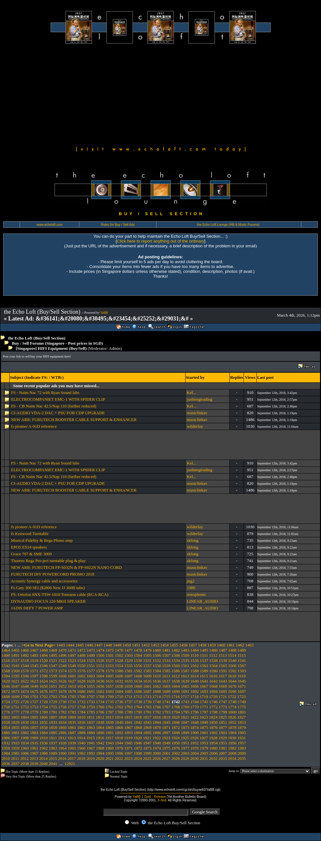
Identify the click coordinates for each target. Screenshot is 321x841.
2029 (185, 758)
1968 (100, 748)
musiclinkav (197, 412)
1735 (109, 701)
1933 (15, 743)
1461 (230, 645)
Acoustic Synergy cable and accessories (45, 580)
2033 (222, 758)
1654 (81, 686)
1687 (147, 691)
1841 (128, 722)
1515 (241, 655)
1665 (185, 686)
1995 (109, 753)
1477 (128, 650)
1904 (232, 732)
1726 (25, 701)
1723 (241, 696)
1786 (100, 712)
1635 (147, 681)
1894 (138, 732)
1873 (185, 727)
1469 (53, 650)
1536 (194, 660)
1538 (213, 660)
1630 (100, 681)
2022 (119, 758)
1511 (204, 655)
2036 (6, 763)
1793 (166, 712)
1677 (53, 691)
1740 (157, 701)
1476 (119, 650)
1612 (175, 676)
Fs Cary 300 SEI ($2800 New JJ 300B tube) (48, 587)
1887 (72, 732)
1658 (119, 686)
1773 (223, 706)
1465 (15, 650)
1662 (157, 686)
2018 (81, 758)
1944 (119, 743)
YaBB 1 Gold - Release (149, 796)
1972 (138, 748)
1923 (166, 737)
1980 (191, 587)
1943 (109, 743)
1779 (34, 712)
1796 (194, 712)
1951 (185, 743)
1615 (204, 676)
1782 (62, 712)
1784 (81, 712)
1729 (53, 701)
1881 (15, 732)
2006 (213, 753)
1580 (119, 670)
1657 (109, 686)
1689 (166, 691)
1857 (34, 727)
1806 (43, 717)
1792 (157, 712)
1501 (109, 655)
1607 (128, 676)
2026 (157, 758)
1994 (100, 753)
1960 (25, 748)
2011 (15, 758)
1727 (34, 701)
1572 (43, 670)
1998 (138, 753)
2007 (223, 753)
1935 (34, 743)
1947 (147, 743)
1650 (43, 686)
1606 (119, 676)
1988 (43, 753)
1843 (147, 722)
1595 (15, 676)
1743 (185, 701)
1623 (34, 681)
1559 (166, 665)
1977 (185, 748)
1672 (6, 691)
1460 (221, 645)
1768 (176, 706)
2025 (147, 758)
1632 (119, 681)
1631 (109, 681)
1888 (81, 732)
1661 (147, 686)
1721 (222, 696)
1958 (6, 748)
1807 (53, 717)
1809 (72, 717)
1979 (204, 748)
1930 (232, 737)
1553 (109, 665)
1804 (25, 717)
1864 (100, 727)
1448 (108, 645)
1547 (53, 665)
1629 (90, 681)
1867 (128, 727)
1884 (43, 732)
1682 (100, 691)
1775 (241, 706)
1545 (34, 665)
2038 (25, 763)
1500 (100, 655)
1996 (119, 753)
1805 (34, 717)
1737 (128, 701)
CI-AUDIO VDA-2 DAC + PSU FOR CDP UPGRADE (58, 412)
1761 (109, 706)
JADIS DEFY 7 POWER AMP (37, 608)
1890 (100, 732)
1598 (43, 676)
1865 (109, 727)
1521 (53, 660)
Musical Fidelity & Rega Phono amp (42, 540)
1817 (147, 717)
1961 (34, 748)
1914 (81, 737)
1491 (15, 655)
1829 (15, 722)
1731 (72, 701)
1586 (176, 670)
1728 (43, 701)
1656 (100, 686)
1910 (43, 737)
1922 (157, 737)
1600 (62, 676)
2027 (166, 758)
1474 (100, 650)
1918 (119, 737)
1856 (25, 727)
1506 (157, 655)
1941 (90, 743)
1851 (223, 722)
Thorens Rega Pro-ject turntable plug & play (48, 560)
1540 (232, 660)
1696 (232, 691)
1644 (232, 681)
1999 (147, 753)
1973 (147, 748)
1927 (204, 737)
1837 (90, 722)
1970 (119, 748)
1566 (232, 665)
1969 (109, 748)
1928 (213, 737)
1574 (62, 670)
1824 (213, 717)
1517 (15, 660)
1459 (211, 645)
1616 (213, 676)
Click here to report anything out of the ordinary (160, 241)
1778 (25, 712)
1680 (81, 691)
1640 (194, 681)
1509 (185, 655)
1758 (81, 706)
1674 (25, 691)
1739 (147, 701)
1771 (204, 706)
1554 (119, 665)
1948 (157, 743)
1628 (81, 681)
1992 (81, 753)
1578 (100, 670)
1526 (100, 660)
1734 (100, 701)
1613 (185, 676)
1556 (138, 665)
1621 (15, 681)
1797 (204, 712)
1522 (62, 660)
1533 (166, 660)
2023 (128, 758)
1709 (109, 696)
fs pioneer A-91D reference (34, 426)
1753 (34, 706)
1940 (81, 743)
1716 (175, 696)
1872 (176, 727)
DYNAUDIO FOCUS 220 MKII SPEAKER (48, 601)
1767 (166, 706)
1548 (62, 665)
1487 (223, 650)
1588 (194, 670)
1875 (204, 727)
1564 (213, 665)
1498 (81, 655)
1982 (232, 748)
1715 (166, 696)
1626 (62, 681)
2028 (175, 758)
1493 (34, 655)
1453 (155, 645)
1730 (62, 701)
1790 (138, 712)
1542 (6, 665)
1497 (72, 655)
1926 (194, 737)
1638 (176, 681)
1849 (204, 722)
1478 (138, 650)
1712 (138, 696)
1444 (70, 645)
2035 (241, 758)
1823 (204, 717)
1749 (241, 701)
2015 (53, 758)
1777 (15, 712)
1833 (53, 722)
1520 (43, 660)
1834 (62, 722)
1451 (136, 645)
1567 (241, 665)
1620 (6, 681)
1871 (166, 727)
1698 (6, 696)
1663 (166, 686)
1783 (72, 712)
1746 (213, 701)
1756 (62, 706)
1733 (90, 701)
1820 (175, 717)
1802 (6, 717)
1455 (174, 645)
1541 (241, 660)
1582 (138, 670)
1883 (34, 732)
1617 (222, 676)
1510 (194, 655)
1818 (157, 717)
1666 (194, 686)
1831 (34, 722)
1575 (72, 670)
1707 (90, 696)
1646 (6, 686)
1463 (249, 645)
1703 (53, 696)
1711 (128, 696)
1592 (232, 670)
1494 (43, 655)
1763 (128, 706)
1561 (185, 665)
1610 (157, 676)
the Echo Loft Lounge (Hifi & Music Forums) (228, 224)
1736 (119, 701)
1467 (34, 650)
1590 (213, 670)
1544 (25, 665)
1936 (43, 743)
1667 (204, 686)
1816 (138, 717)
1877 (223, 727)
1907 (15, 737)
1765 (147, 706)
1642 (213, 681)
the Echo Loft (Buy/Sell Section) (36, 338)
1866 (119, 727)
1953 (204, 743)
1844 (157, 722)
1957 (241, 743)
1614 (194, 676)
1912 (62, 737)
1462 (240, 645)
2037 (15, 763)
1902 (213, 732)
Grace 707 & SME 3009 (31, 553)
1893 (128, 732)
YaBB (104, 312)
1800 (232, 712)
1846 (176, 722)
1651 (53, 686)
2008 (232, 753)
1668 (213, 686)
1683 (109, 691)
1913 (71, 737)
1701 (34, 696)
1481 (166, 650)
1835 (72, 722)
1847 (185, 722)
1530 (138, 660)
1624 (43, 681)
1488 (232, 650)
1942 (100, 743)
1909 (34, 737)
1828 (6, 722)
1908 (25, 737)
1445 (79, 645)
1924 (175, 737)
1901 (204, 732)
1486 (213, 650)
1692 (194, 691)
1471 (72, 650)
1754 (43, 706)
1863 (90, 727)
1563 (204, 665)
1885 (53, 732)
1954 (213, 743)
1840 (119, 722)
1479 (147, 650)
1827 (241, 717)
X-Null (161, 800)
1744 (194, 701)
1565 (223, 665)
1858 (43, 727)
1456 (183, 645)
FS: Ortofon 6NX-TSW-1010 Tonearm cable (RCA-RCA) (59, 594)
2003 (185, 753)
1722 (232, 696)
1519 (34, 660)
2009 (241, 753)
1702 (43, 696)
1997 (128, 753)
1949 (166, 743)
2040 (43, 763)
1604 (100, 676)
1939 (72, 743)
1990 (62, 753)
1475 (109, 650)
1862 (81, 727)
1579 (109, 670)
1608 (138, 676)
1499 (90, 655)
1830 (25, 722)
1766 (157, 706)
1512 (213, 655)
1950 (176, 743)
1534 (176, 660)
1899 (185, 732)
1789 (128, 712)
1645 (241, 681)
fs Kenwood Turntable (29, 533)
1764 (138, 706)
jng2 (190, 580)
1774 (232, 706)
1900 (194, 732)
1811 (90, 717)
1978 (194, 748)
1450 (127, 645)
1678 (62, 691)
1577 (90, 670)
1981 (223, 748)
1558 (157, 665)
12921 (70, 763)
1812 (100, 717)
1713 (147, 696)
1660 (138, 686)
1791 (147, 712)
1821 (185, 717)
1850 (213, 722)
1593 (241, 670)
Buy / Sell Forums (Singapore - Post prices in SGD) (57, 343)
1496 (62, 655)
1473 (90, 650)
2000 (157, 753)
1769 (185, 706)
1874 (194, 727)
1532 (157, 660)
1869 (147, 727)
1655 (90, 686)
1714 (157, 696)
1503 (128, 655)
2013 (34, 758)
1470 (62, 650)
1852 (232, 722)
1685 (128, 691)
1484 (194, 650)
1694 (213, 691)
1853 (241, 722)
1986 (25, 753)
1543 (15, 665)
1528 (119, 660)
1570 (25, 670)
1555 (128, 665)
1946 (138, 743)
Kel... (191, 392)
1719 (204, 696)
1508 (176, 655)
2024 (138, 758)
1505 (147, 655)
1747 (223, 701)
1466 (25, 650)
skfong (192, 540)
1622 (25, 681)
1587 (185, 670)
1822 (194, 717)
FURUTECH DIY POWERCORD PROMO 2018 (52, 574)
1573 (53, 670)
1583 (147, 670)
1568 (6, 670)
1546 (43, 665)
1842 (138, 722)
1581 (128, 670)
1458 (202, 645)
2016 (62, 758)
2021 (109, 758)
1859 (53, 727)
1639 (185, 681)
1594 (6, 676)
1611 (166, 676)
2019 (90, 758)
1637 (166, 681)
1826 (232, 717)
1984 (6, 753)
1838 (100, 722)
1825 (222, 717)
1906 (6, 737)
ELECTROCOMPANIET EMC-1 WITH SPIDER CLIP (58, 399)
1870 (157, 727)
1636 (157, 681)
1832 (43, 722)
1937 (53, 743)
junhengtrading (199, 399)
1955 (223, 743)
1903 (223, 732)
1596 (25, 676)
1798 (213, 712)
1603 (90, 676)
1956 (232, 743)
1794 (176, 712)
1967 (90, 748)
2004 (194, 753)
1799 (223, 712)
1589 (204, 670)
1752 (25, 706)
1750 (6, 706)
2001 (166, 753)
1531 (147, 660)
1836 (81, 722)
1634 (138, 681)
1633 (128, 681)
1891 (109, 732)
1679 (72, 691)
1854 (6, 727)
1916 (100, 737)
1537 (204, 660)
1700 (25, 696)
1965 (72, 748)
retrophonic (196, 594)
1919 (128, 737)
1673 (15, 691)
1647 (15, 686)
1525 (90, 660)
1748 (232, 701)
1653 (72, 686)
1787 (109, 712)
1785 (90, 712)
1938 (62, 743)
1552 (100, 665)
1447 (98, 645)
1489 (241, 650)
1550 (81, 665)
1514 (232, 655)
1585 (166, 670)
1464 (6, 650)
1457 (193, 645)
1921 (147, 737)
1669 (223, 686)
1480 (157, 650)
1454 (164, 645)
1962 (43, 748)
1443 (60, 645)
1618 (232, 676)
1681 (90, 691)
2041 (53, 763)
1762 (119, 706)
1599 (53, 676)
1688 (157, 691)
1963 (53, 748)
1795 (185, 712)
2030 (194, 758)
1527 (109, 660)
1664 (176, 686)
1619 (241, 676)
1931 (241, 737)
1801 (241, 712)
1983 (241, 748)
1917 (109, 737)
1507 (166, 655)
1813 (109, 717)
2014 (43, 758)
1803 (15, 717)
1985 (15, 753)
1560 (176, 665)
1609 (147, 676)
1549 (72, 665)
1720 (213, 696)
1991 (72, 753)
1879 (241, 727)
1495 (53, 655)
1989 (53, 753)
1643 (223, 681)
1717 (185, 696)
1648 (25, 686)
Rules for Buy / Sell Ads (118, 224)
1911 (53, 737)
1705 (72, 696)
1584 (157, 670)
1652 (62, 686)
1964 (62, 748)
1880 (6, 732)
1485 (204, 650)
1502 (119, 655)
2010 (6, 758)
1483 (185, 650)
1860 (62, 727)
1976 (176, 748)
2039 (34, 763)
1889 (90, 732)
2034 (232, 758)
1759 (90, 706)
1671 (241, 686)
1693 (204, 691)
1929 (222, 737)
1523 (72, 660)
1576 (81, 670)
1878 (232, 727)
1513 (222, 655)
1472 (81, 650)
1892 (119, 732)
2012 (24, 758)
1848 (194, 722)
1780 (43, 712)
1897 (166, 732)
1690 (176, 691)
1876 (213, 727)
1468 (43, 650)
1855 (15, 727)
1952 (194, 743)
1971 (128, 748)
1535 (185, 660)
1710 (119, 696)
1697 (241, 691)
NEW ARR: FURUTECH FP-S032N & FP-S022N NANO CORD (66, 567)
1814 (119, 717)
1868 (138, 727)
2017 (71, 758)
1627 (72, 681)
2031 (204, 758)
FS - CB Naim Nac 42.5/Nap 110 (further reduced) (53, 406)
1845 (166, 722)
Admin (114, 348)
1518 (25, 660)
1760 (100, 706)
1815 (128, 717)
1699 (15, 696)
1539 (223, 660)
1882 (25, 732)
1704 (62, 696)
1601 (72, 676)
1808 (62, 717)
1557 (147, 665)
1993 (90, 753)
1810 (81, 717)
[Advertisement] (160, 94)
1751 (15, 706)
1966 (81, 748)
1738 (138, 701)
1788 (119, 712)
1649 (34, 686)
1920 (138, 737)
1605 (109, 676)
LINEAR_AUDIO (202, 601)
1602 (81, 676)
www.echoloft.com (49, 224)
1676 (43, 691)
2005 (204, 753)
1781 (53, 712)
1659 (128, 686)
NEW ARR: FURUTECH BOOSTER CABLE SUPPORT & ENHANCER (73, 419)
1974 (157, 748)
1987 (34, 753)
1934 (25, 743)
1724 (6, 701)
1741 (166, 701)
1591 (223, 670)
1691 (185, 691)
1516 (6, 660)
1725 (15, 701)
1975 (166, 748)
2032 (213, 758)
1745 (204, 701)
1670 (232, 686)
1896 (157, 732)
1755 (53, 706)
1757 (72, 706)
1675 (34, 691)
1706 (81, 696)
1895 (147, 732)
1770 (194, 706)
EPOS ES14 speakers (29, 547)
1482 (176, 650)
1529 (128, 660)
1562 (194, 665)
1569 (15, 670)
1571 (34, 670)
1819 (166, 717)
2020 (100, 758)
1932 (6, 743)
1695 (223, 691)
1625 (53, 681)
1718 (194, 696)
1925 (185, 737)
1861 (72, 727)
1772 (213, 706)
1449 (117, 645)
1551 (90, 665)
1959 (15, 748)
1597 (34, 676)
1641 (204, 681)
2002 (176, 753)
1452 (145, 645)
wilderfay (195, 426)
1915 (90, 737)
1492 (25, 655)
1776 (6, 712)
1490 (6, 655)
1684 (119, 691)
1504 (138, 655)
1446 (89, 645)
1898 (176, 732)
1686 (138, 691)
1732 (81, 701)
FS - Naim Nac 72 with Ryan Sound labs (45, 392)
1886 (62, 732)
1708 (100, 696)
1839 (109, 722)
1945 (128, 743)
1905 (241, 732)
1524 (81, 660)
